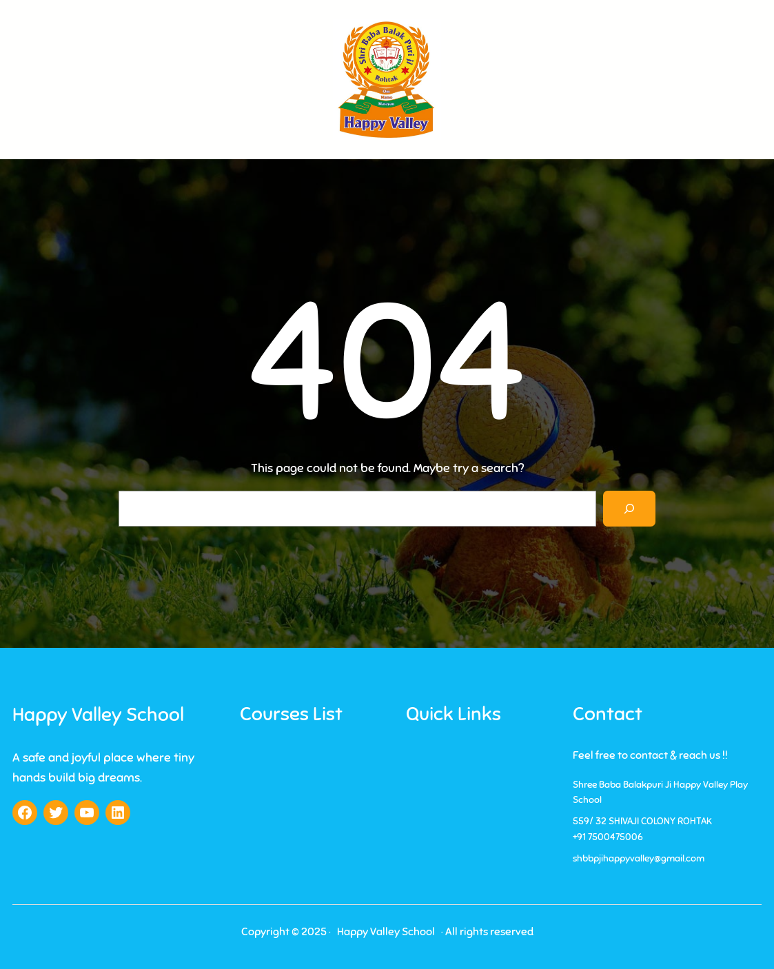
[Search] (629, 509)
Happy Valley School (98, 714)
